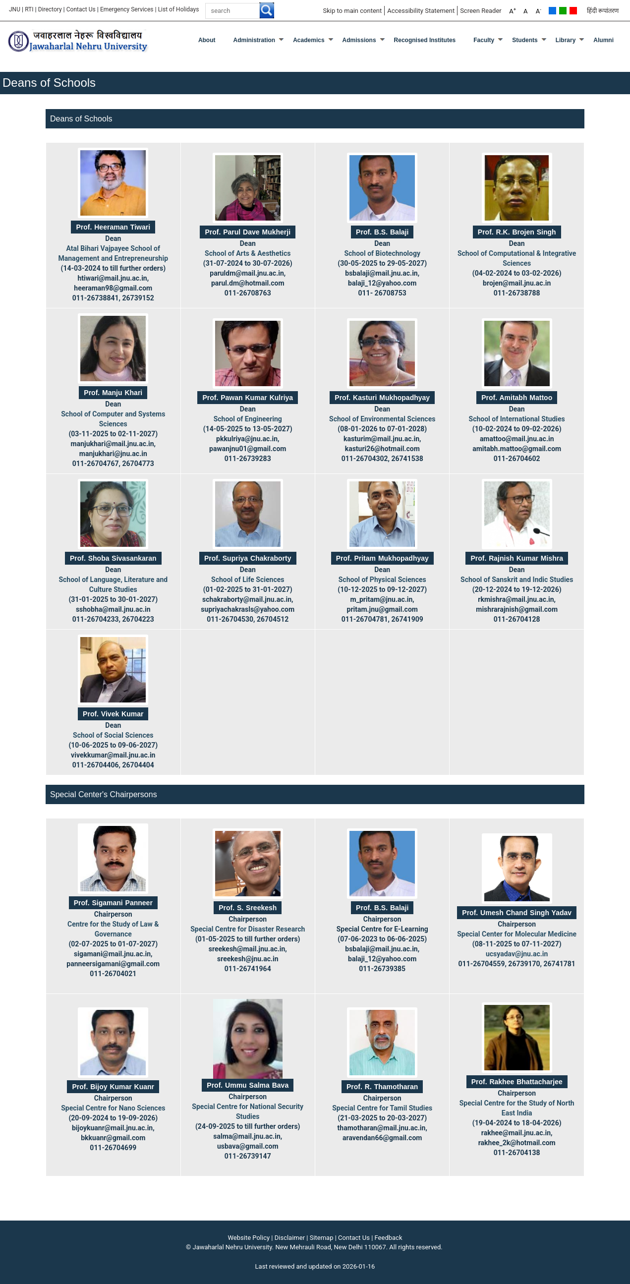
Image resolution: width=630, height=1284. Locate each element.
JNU (14, 9)
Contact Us (81, 9)
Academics (308, 40)
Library (566, 40)
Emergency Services (127, 9)
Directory (50, 9)
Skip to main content (352, 10)
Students (524, 40)
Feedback (388, 1237)
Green (563, 10)
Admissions (359, 40)
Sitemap (322, 1237)
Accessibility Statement (421, 10)
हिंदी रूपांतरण (603, 10)
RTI (29, 9)
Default (552, 10)
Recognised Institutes (425, 40)
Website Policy (249, 1237)
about (207, 40)
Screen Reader (481, 10)
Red (573, 10)
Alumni (603, 40)
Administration (254, 40)
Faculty (483, 40)
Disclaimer (290, 1237)
